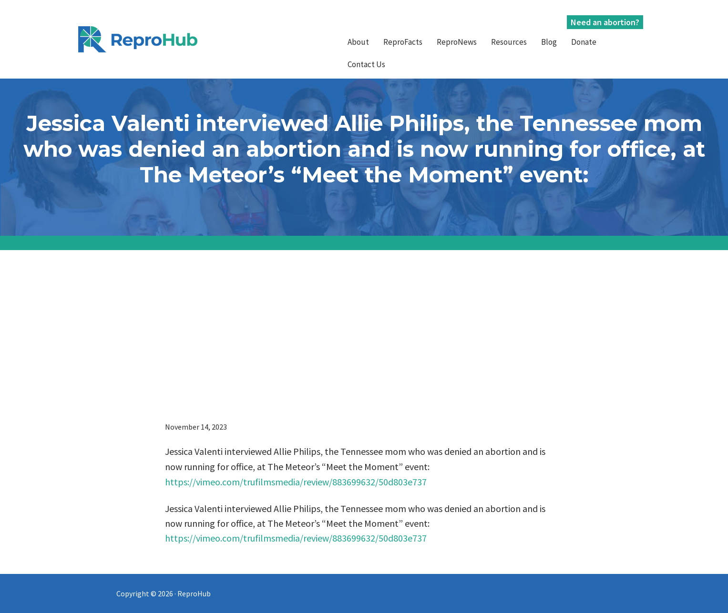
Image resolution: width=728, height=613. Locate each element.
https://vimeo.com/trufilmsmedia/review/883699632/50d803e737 (296, 482)
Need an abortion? (605, 22)
